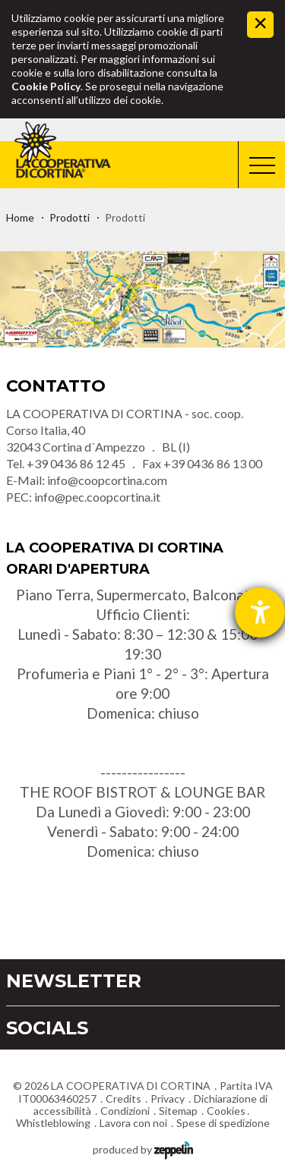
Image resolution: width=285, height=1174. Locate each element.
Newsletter (73, 981)
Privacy (167, 1098)
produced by (143, 1148)
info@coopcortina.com (107, 480)
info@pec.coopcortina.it (97, 496)
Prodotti (69, 217)
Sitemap (178, 1110)
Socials (47, 1028)
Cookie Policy (46, 86)
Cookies (226, 1110)
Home (20, 217)
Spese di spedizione (223, 1122)
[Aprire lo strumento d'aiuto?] (260, 612)
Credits (123, 1098)
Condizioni (125, 1110)
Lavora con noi (133, 1122)
